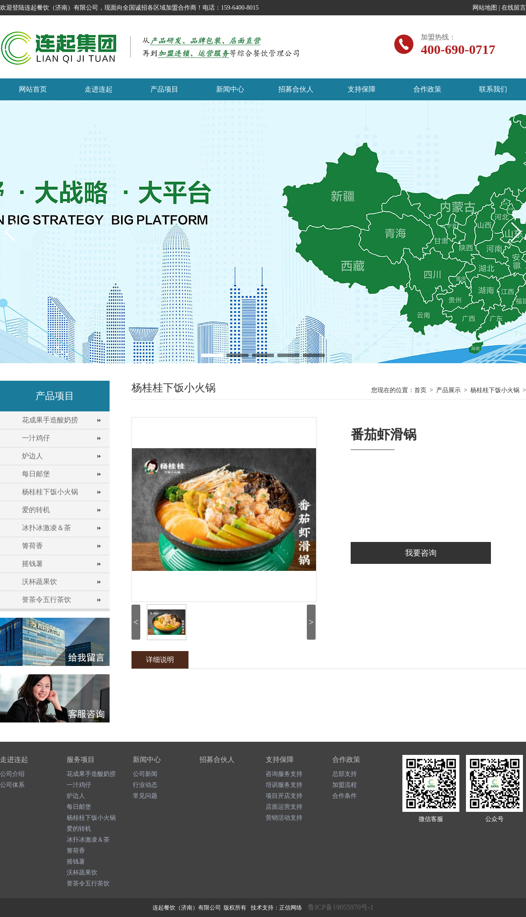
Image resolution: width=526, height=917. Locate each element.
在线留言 (513, 7)
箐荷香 (32, 545)
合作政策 (427, 89)
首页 (420, 390)
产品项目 (164, 89)
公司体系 (12, 785)
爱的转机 (36, 509)
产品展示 (448, 390)
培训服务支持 (284, 785)
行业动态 (145, 785)
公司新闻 (145, 774)
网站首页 (33, 89)
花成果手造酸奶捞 (50, 420)
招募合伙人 (295, 89)
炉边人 (32, 456)
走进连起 (99, 89)
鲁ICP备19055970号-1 (340, 907)
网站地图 (485, 7)
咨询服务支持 (284, 774)
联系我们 (493, 89)
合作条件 (344, 796)
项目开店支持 (284, 796)
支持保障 (362, 89)
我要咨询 (421, 553)
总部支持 (344, 774)
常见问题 (145, 796)
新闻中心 (230, 89)
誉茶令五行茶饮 (46, 599)
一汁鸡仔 (36, 438)
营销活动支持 (284, 817)
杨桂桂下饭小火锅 (50, 492)
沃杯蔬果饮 (39, 581)
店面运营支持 (284, 807)
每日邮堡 (36, 474)
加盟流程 (344, 785)
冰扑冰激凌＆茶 (46, 527)
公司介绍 (12, 774)
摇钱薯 (32, 563)
